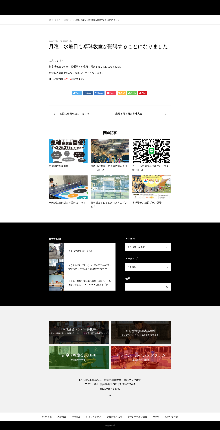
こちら (67, 79)
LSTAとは (47, 416)
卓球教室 (76, 416)
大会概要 (61, 416)
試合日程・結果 (114, 416)
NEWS (156, 416)
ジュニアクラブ (93, 416)
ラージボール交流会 (137, 416)
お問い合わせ (171, 416)
